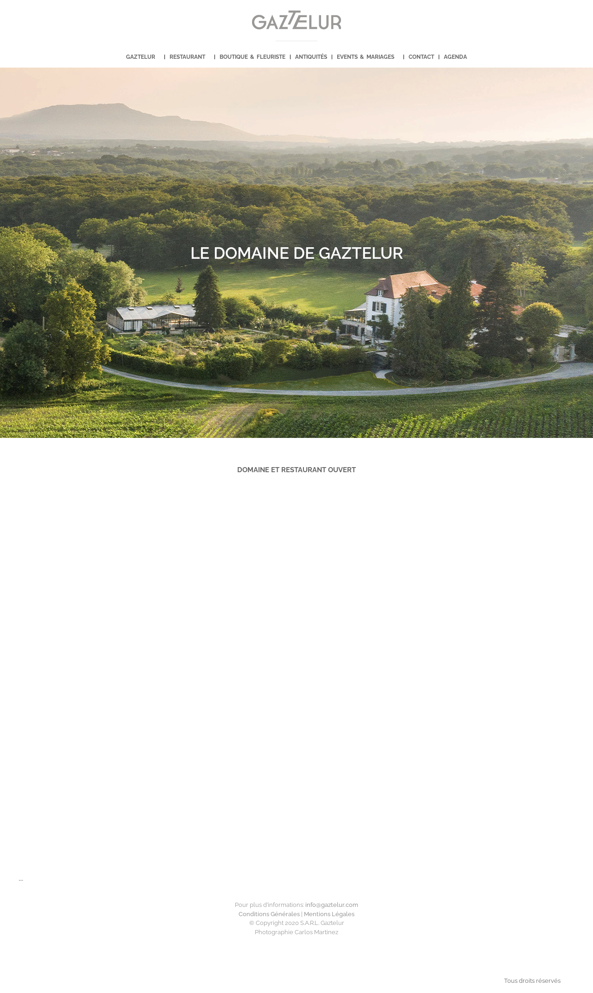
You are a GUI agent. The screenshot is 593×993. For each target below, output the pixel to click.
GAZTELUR (143, 57)
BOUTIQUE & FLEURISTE (252, 57)
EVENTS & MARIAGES (368, 57)
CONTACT (421, 57)
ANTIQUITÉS (311, 57)
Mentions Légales (329, 914)
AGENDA (455, 57)
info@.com (331, 904)
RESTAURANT (190, 57)
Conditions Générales (269, 914)
